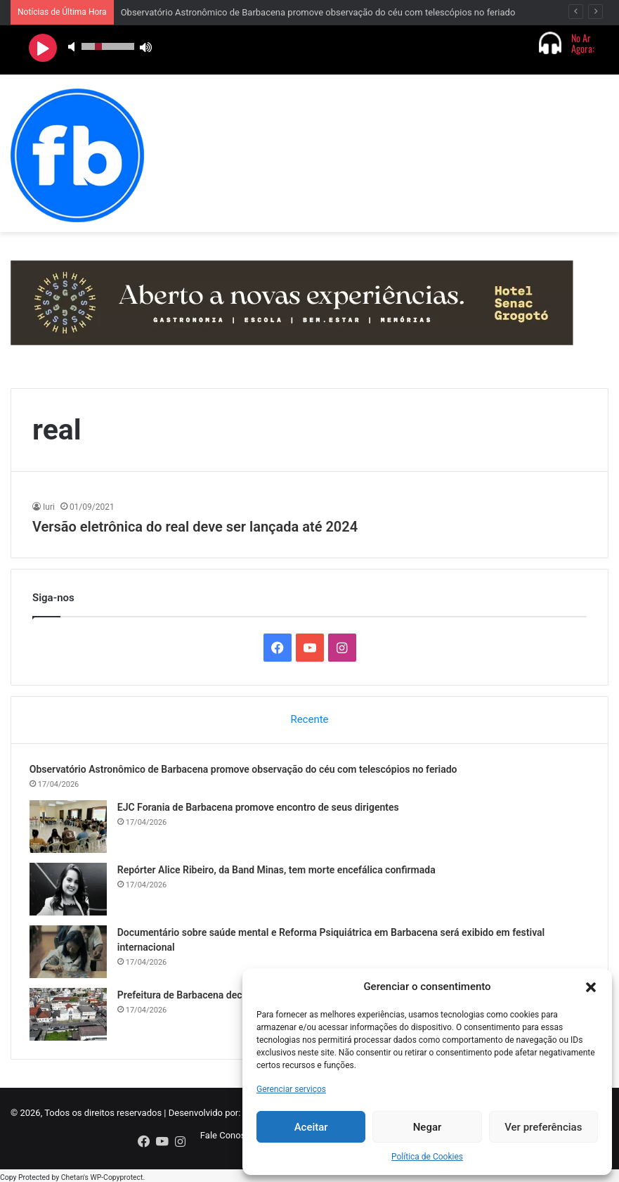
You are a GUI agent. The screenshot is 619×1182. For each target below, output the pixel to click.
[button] (591, 987)
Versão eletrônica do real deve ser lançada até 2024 (195, 526)
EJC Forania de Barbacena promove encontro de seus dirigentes (261, 810)
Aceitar (311, 1127)
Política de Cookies (427, 1157)
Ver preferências (543, 1127)
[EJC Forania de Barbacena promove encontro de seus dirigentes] (71, 829)
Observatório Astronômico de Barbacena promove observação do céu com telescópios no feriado (318, 12)
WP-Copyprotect (116, 1174)
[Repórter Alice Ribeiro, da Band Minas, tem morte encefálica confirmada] (71, 892)
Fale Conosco (228, 1141)
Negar (427, 1127)
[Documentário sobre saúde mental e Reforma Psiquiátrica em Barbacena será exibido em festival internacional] (71, 954)
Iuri (49, 507)
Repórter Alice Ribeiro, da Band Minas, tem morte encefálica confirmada (279, 872)
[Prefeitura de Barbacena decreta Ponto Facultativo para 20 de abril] (71, 1017)
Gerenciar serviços (291, 1089)
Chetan (72, 1174)
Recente (309, 719)
